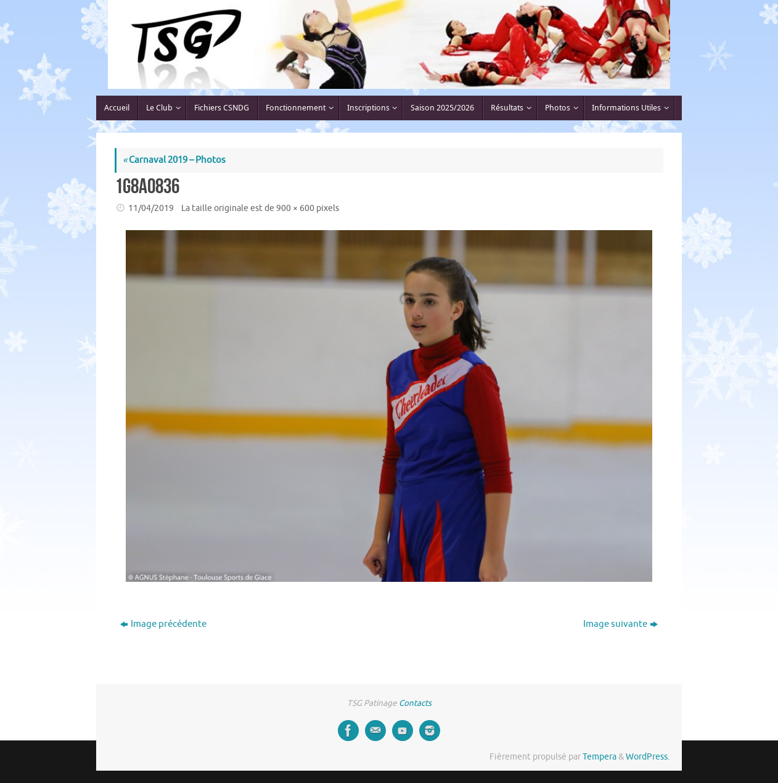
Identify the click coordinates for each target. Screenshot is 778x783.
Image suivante (620, 624)
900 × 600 (295, 208)
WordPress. (647, 757)
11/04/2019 (151, 208)
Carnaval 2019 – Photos (174, 160)
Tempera (599, 757)
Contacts (415, 703)
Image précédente (163, 624)
